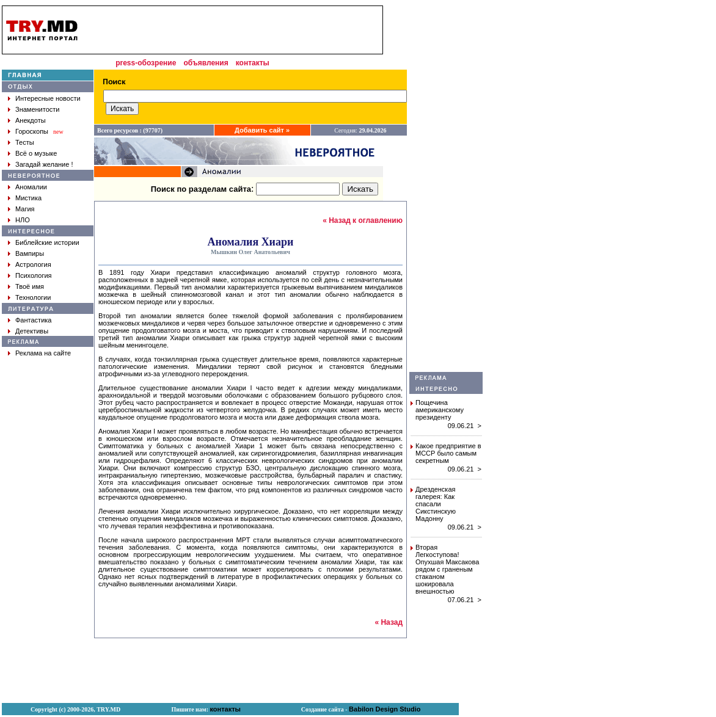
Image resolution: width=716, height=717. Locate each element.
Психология (33, 275)
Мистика (28, 198)
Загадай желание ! (44, 164)
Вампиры (29, 253)
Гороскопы (31, 131)
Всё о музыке (36, 153)
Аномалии (31, 187)
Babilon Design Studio (384, 709)
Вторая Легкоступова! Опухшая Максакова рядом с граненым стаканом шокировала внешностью (447, 569)
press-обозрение (145, 63)
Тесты (24, 142)
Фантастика (33, 320)
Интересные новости (48, 98)
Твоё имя (29, 286)
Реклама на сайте (43, 353)
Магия (25, 209)
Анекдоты (30, 120)
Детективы (31, 331)
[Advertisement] (446, 188)
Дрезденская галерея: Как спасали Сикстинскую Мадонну (435, 504)
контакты (252, 63)
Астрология (33, 264)
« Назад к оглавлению (363, 220)
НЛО (22, 220)
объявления (205, 63)
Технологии (33, 297)
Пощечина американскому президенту (439, 410)
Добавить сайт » (262, 130)
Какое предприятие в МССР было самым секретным (448, 453)
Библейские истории (47, 242)
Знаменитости (37, 109)
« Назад (388, 622)
